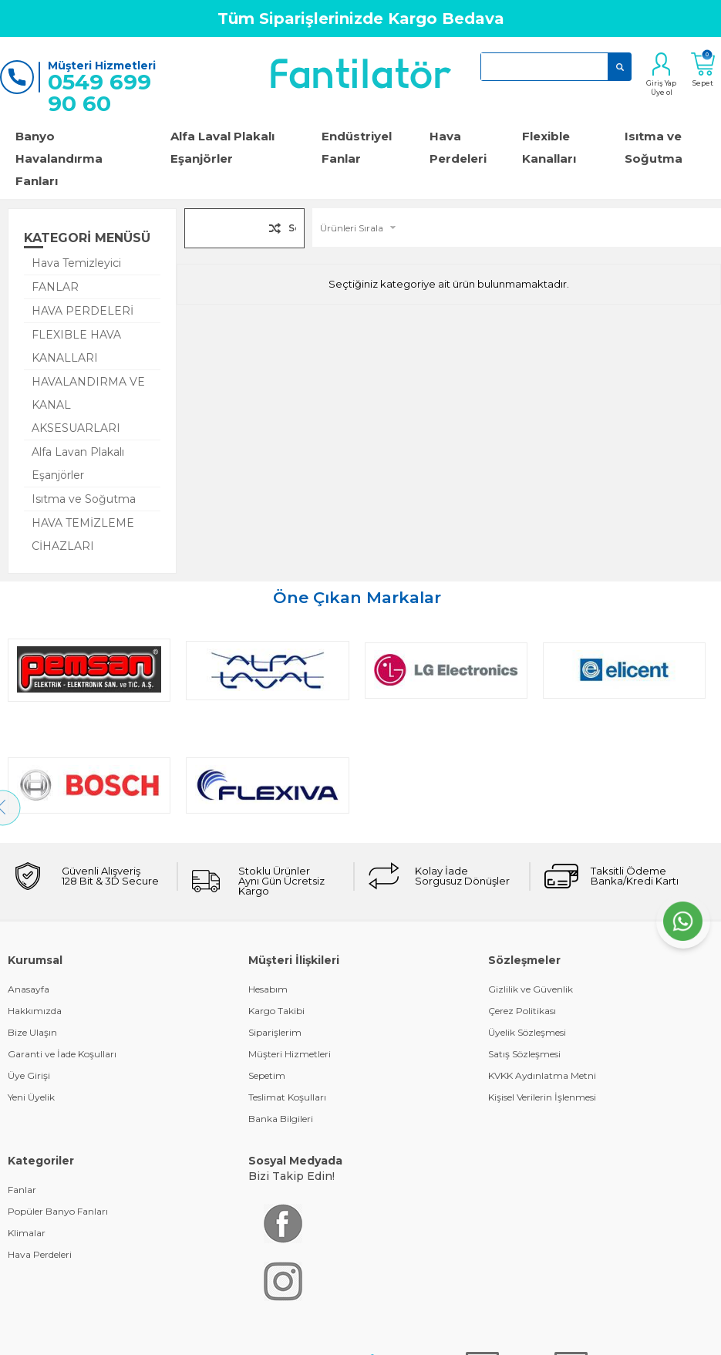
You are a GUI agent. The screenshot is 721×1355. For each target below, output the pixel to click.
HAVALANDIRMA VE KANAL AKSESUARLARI (88, 405)
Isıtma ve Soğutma (84, 499)
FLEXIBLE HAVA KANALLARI (76, 346)
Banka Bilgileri (280, 1004)
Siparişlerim (275, 917)
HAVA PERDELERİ (82, 311)
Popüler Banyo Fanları (58, 1096)
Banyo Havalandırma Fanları (59, 158)
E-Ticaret (315, 1317)
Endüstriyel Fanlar (357, 147)
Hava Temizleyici (76, 263)
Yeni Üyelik (31, 982)
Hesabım (268, 874)
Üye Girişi (29, 960)
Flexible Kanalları (549, 147)
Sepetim (266, 960)
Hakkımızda (35, 896)
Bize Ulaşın (32, 917)
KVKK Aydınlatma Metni (542, 960)
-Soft (277, 1317)
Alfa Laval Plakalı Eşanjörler (222, 147)
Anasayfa (28, 874)
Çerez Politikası (522, 896)
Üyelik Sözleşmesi (527, 917)
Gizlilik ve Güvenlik (530, 874)
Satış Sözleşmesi (524, 939)
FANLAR (55, 287)
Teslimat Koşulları (287, 982)
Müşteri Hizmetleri (289, 939)
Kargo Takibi (276, 896)
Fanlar (22, 1074)
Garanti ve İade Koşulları (62, 939)
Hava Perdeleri (458, 147)
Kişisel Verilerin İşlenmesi (542, 982)
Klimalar (26, 1118)
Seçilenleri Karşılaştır (292, 231)
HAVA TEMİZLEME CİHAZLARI (83, 534)
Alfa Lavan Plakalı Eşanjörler (78, 463)
